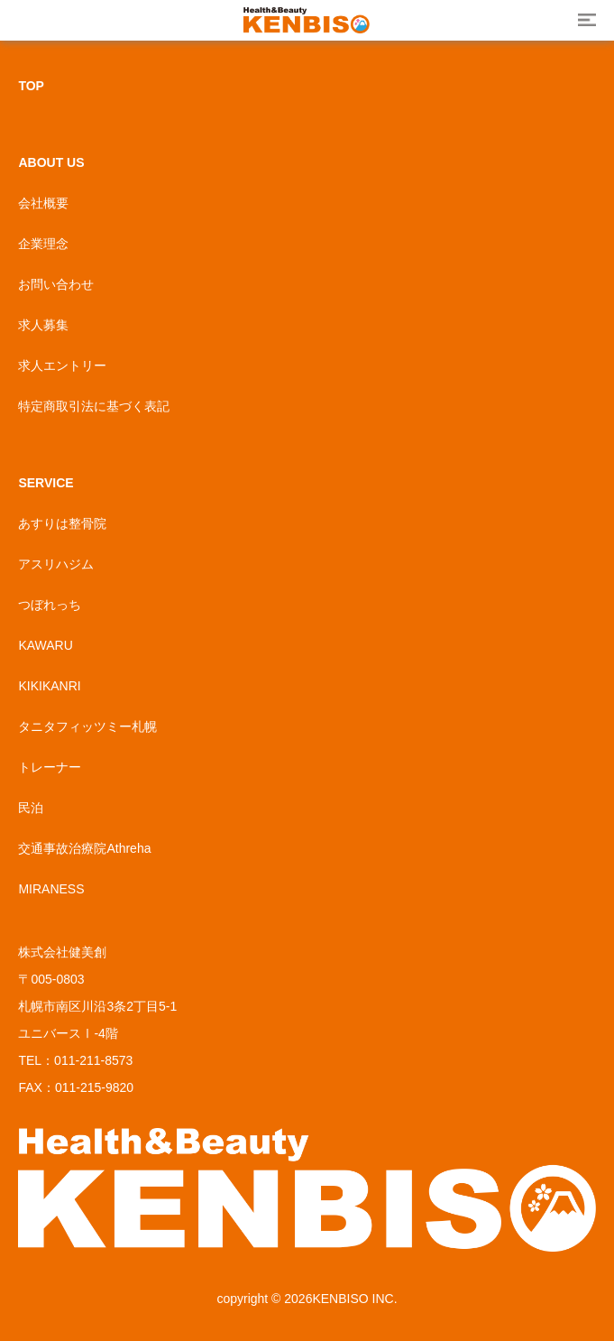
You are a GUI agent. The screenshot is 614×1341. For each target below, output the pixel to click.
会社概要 (43, 203)
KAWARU (45, 645)
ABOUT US (51, 162)
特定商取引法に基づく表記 (94, 406)
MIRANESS (51, 889)
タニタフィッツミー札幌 (87, 726)
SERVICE (45, 483)
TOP (31, 86)
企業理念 (43, 243)
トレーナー (49, 767)
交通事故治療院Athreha (84, 848)
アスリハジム (56, 564)
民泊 (30, 807)
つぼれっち (49, 604)
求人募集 (43, 325)
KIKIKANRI (49, 686)
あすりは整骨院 (62, 523)
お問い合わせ (56, 284)
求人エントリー (62, 365)
